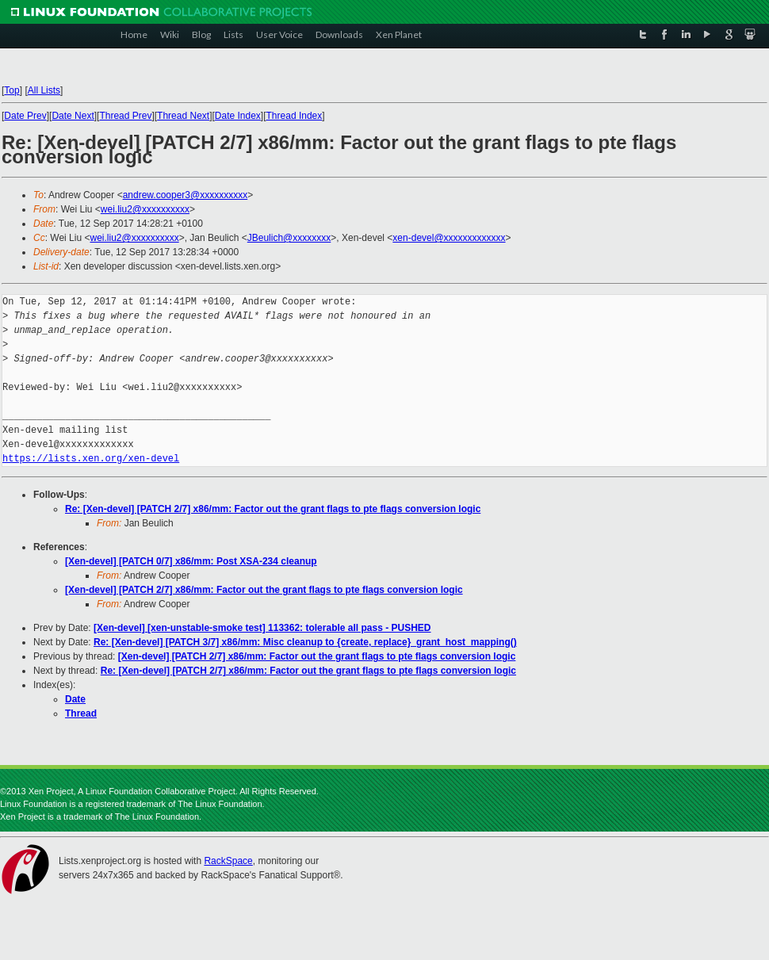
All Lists (44, 90)
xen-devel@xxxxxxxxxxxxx (448, 237)
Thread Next (183, 115)
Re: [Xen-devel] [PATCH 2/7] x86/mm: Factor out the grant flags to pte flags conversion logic (272, 508)
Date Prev (25, 115)
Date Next (73, 115)
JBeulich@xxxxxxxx (289, 237)
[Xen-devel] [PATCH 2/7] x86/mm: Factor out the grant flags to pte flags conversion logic (264, 589)
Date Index (238, 115)
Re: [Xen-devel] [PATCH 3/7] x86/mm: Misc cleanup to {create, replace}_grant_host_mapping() (305, 642)
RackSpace (228, 860)
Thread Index (294, 115)
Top (11, 90)
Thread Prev (125, 115)
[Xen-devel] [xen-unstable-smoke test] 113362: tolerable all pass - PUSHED (262, 627)
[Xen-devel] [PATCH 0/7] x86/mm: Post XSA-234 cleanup (191, 561)
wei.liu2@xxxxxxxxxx (145, 209)
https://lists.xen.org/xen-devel (90, 458)
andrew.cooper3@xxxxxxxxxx (185, 195)
